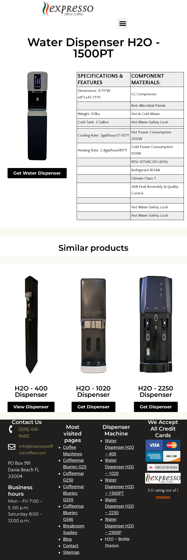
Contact (70, 545)
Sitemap (71, 552)
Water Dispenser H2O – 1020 (119, 467)
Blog (67, 539)
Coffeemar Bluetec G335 (73, 493)
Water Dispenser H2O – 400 (119, 447)
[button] (122, 23)
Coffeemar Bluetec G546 (73, 513)
